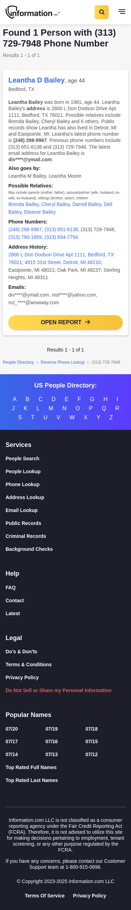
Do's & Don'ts (21, 651)
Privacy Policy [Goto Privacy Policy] (89, 895)
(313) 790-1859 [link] (25, 237)
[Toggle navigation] (122, 12)
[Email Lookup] (65, 510)
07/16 (51, 741)
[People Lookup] (65, 472)
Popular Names (28, 714)
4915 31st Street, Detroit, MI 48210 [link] (63, 262)
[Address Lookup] (65, 497)
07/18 (92, 729)
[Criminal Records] (65, 536)
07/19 (51, 729)
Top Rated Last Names (32, 780)
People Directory (18, 362)
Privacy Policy (22, 677)
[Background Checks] (65, 549)
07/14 (12, 754)
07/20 (12, 729)
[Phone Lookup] (65, 485)
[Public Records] (65, 523)
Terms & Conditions (29, 664)
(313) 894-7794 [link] (61, 237)
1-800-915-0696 (82, 867)
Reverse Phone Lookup (63, 362)
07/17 (12, 741)
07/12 (92, 754)
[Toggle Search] (101, 12)
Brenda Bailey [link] (23, 204)
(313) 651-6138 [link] (61, 229)
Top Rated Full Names (31, 767)
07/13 (51, 754)
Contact (15, 600)
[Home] (33, 12)
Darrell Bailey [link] (86, 204)
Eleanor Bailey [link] (40, 212)
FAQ (11, 587)
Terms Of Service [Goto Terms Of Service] (45, 895)
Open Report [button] (61, 322)
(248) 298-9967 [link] (25, 229)
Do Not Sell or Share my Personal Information (58, 690)
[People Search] (65, 459)
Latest (13, 613)
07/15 (92, 741)
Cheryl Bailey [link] (55, 204)
